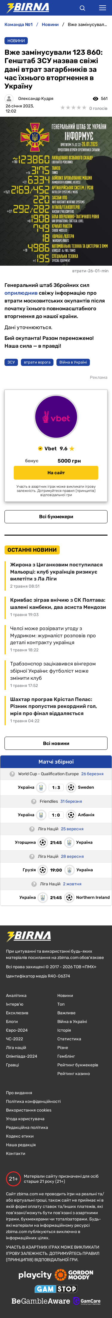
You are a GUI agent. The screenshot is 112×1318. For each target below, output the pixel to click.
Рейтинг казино (73, 1073)
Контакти (15, 1153)
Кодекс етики (20, 1136)
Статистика (69, 1039)
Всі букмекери (56, 516)
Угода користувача (25, 1118)
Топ (61, 1004)
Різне (62, 1047)
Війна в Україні (72, 1021)
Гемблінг (66, 1056)
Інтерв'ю (14, 1004)
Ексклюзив (17, 1013)
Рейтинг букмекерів (77, 1065)
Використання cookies (28, 1110)
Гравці (12, 1065)
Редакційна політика (27, 1127)
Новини (16, 40)
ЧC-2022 (14, 1039)
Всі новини (56, 743)
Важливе (66, 1013)
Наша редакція (21, 1144)
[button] (82, 9)
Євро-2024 (17, 1030)
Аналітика (16, 995)
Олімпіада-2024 (21, 1056)
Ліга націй (16, 1047)
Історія (64, 1030)
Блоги (12, 1021)
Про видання (19, 1092)
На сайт (56, 472)
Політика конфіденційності (33, 1101)
